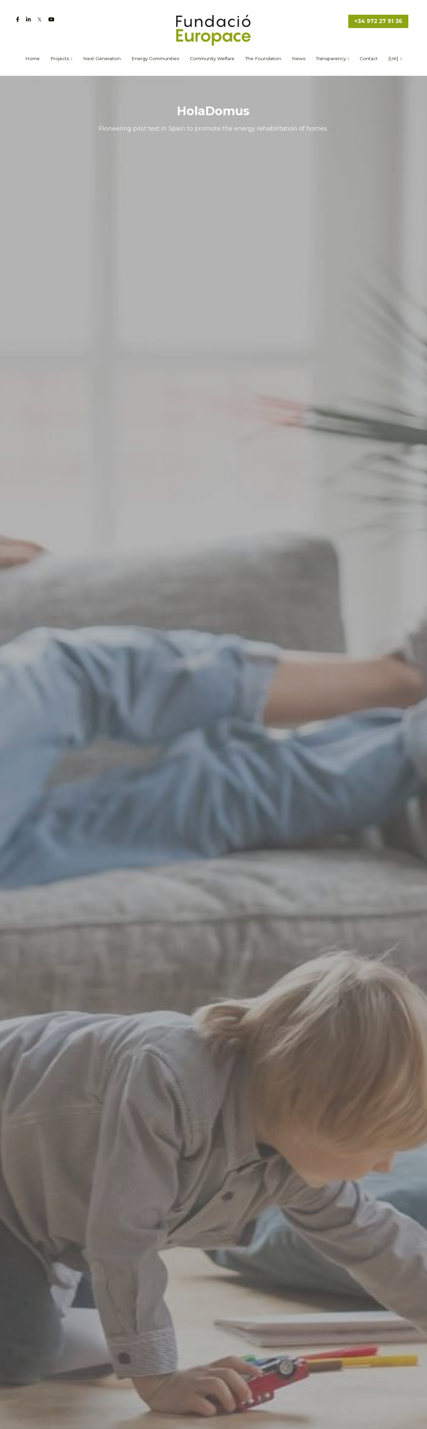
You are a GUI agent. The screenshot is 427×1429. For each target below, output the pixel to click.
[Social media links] (17, 19)
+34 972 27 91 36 (378, 21)
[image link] (214, 29)
